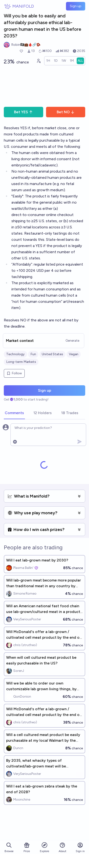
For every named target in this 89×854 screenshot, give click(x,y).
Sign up (75, 6)
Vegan (73, 354)
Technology (15, 354)
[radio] (48, 60)
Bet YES (23, 112)
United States (52, 354)
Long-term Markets (21, 362)
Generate (72, 341)
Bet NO (66, 112)
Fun (33, 354)
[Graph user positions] (38, 61)
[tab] (14, 413)
